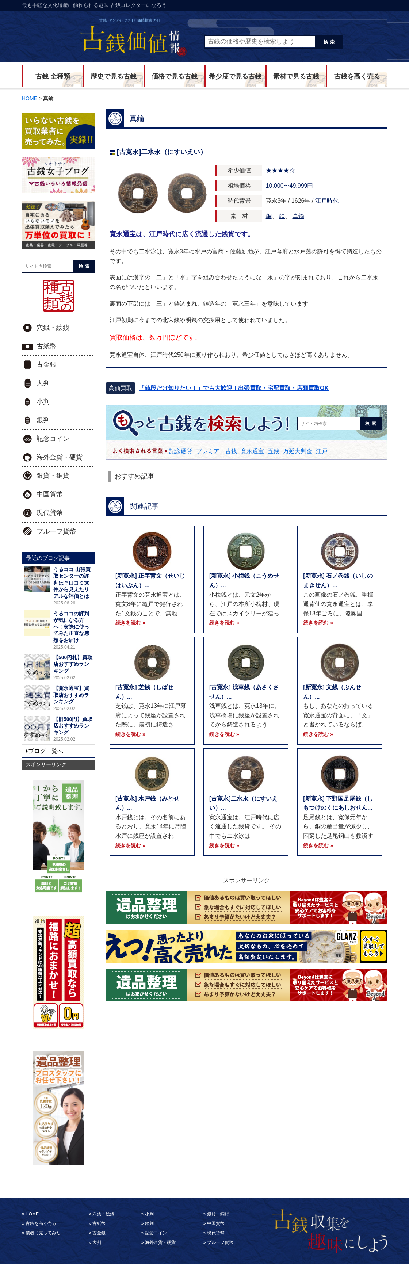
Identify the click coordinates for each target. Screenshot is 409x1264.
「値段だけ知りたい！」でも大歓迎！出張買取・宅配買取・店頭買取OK (234, 388)
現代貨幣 (50, 512)
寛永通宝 (252, 451)
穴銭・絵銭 (53, 327)
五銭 (273, 451)
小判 (43, 401)
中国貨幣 (50, 494)
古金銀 (46, 364)
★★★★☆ (280, 170)
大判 (43, 383)
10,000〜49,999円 (289, 186)
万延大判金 (297, 451)
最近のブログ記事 (48, 558)
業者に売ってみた (43, 1233)
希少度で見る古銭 (235, 76)
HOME (32, 1214)
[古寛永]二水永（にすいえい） (162, 152)
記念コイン (53, 438)
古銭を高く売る (357, 76)
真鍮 (298, 216)
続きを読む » (130, 623)
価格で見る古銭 (175, 76)
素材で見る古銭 (296, 76)
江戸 (322, 451)
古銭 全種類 (52, 76)
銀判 (43, 420)
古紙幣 (46, 346)
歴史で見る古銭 (114, 76)
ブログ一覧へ (45, 751)
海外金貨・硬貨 (60, 457)
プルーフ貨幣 (56, 531)
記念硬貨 (180, 451)
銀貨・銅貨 (53, 475)
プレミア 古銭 (216, 451)
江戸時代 (327, 201)
